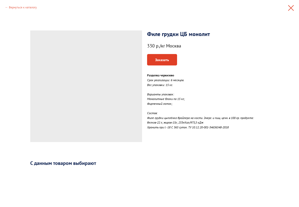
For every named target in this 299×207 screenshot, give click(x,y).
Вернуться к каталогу (23, 7)
